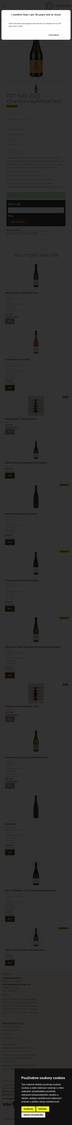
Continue (53, 35)
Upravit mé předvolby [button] (33, 1115)
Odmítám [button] (42, 1109)
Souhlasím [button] (28, 1109)
